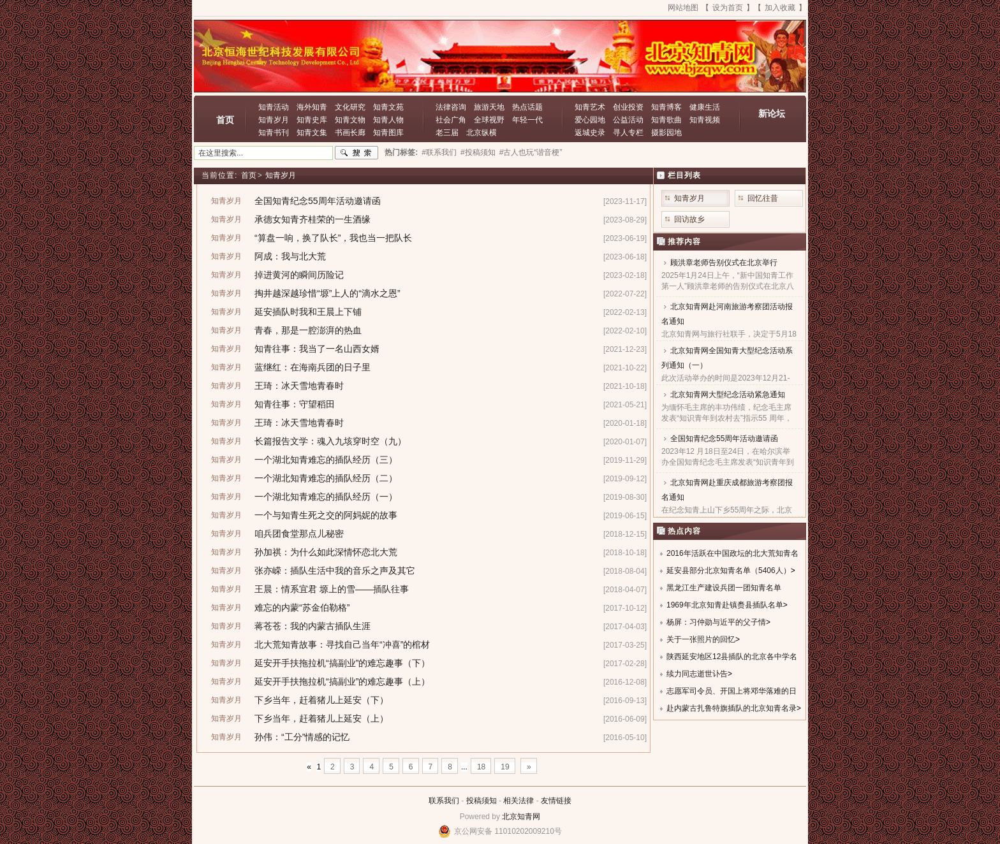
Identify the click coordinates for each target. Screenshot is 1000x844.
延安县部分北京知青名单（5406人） (728, 570)
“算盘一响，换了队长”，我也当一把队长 (333, 238)
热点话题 (527, 107)
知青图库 (388, 132)
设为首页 (727, 7)
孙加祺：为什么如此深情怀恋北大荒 (325, 552)
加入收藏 (780, 7)
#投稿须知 (478, 152)
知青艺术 (590, 107)
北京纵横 (481, 132)
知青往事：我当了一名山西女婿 (316, 349)
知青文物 (350, 119)
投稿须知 (481, 800)
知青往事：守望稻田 (294, 404)
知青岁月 (273, 119)
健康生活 (704, 107)
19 (505, 766)
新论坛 (771, 113)
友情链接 (556, 800)
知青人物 (388, 119)
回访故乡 (689, 219)
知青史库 (312, 119)
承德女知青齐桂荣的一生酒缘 (312, 219)
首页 (225, 120)
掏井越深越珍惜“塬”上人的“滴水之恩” (327, 293)
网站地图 (683, 7)
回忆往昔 (762, 198)
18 (481, 766)
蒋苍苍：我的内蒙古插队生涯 (312, 626)
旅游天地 (489, 107)
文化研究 (350, 107)
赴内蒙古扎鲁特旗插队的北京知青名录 (731, 708)
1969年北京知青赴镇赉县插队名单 (724, 604)
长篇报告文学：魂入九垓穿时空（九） (330, 441)
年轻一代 (527, 119)
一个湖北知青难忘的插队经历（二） (325, 478)
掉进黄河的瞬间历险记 (299, 275)
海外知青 (312, 107)
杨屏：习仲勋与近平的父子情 (716, 622)
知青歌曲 (666, 119)
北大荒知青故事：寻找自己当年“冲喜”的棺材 (342, 644)
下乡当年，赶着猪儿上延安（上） (321, 718)
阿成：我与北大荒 (290, 256)
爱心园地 (590, 119)
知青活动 (273, 107)
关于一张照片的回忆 (700, 639)
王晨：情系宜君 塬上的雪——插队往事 (331, 589)
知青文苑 (388, 107)
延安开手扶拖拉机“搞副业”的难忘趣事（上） (342, 681)
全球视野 (489, 119)
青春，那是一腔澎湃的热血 (308, 330)
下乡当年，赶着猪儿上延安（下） (321, 700)
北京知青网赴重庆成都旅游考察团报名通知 (727, 490)
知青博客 (666, 107)
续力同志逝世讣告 (697, 673)
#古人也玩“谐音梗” (530, 152)
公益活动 (628, 119)
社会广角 (451, 119)
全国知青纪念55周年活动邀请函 (317, 201)
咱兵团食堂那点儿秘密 (299, 533)
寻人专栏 (628, 132)
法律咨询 (451, 107)
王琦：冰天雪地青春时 (299, 386)
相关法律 (518, 800)
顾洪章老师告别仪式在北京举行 (723, 262)
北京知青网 (521, 816)
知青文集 (312, 132)
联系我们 (444, 800)
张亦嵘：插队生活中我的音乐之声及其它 (334, 570)
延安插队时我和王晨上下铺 (308, 312)
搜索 (356, 153)
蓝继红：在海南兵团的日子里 (312, 367)
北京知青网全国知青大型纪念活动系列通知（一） (727, 358)
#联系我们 (439, 152)
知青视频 (704, 119)
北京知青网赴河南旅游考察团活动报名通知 (727, 314)
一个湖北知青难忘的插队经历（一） (325, 496)
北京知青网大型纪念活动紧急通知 (727, 394)
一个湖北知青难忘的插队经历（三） (325, 460)
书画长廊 (350, 132)
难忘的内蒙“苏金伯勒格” (301, 607)
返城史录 (590, 132)
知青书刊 (273, 132)
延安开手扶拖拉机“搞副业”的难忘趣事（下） (342, 663)
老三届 (447, 132)
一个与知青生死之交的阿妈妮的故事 (325, 515)
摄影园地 (666, 132)
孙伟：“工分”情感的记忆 (301, 737)
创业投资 (628, 107)
